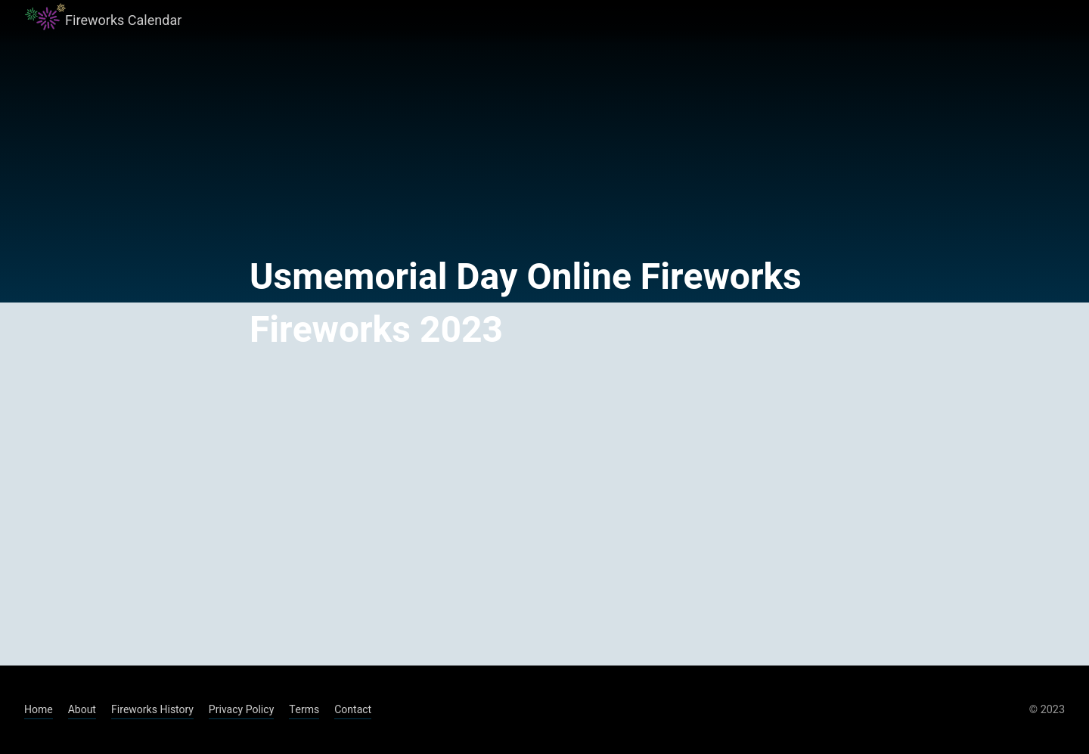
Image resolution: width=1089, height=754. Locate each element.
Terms (304, 710)
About (82, 710)
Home (38, 710)
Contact (352, 710)
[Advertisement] (544, 511)
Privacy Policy (241, 710)
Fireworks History (152, 710)
